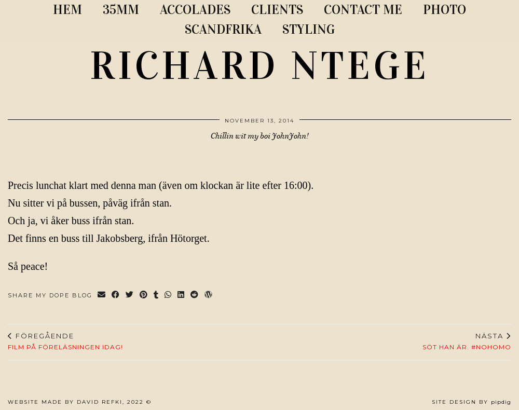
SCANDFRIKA (223, 29)
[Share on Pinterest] (144, 295)
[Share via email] (102, 295)
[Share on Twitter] (130, 295)
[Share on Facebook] (116, 295)
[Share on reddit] (195, 295)
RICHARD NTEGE (259, 66)
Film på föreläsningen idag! (65, 341)
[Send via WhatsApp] (168, 295)
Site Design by (471, 402)
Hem (67, 10)
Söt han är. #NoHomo (466, 341)
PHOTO (444, 10)
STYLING (308, 29)
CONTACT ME (363, 10)
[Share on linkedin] (181, 295)
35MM (121, 10)
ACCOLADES (195, 10)
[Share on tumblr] (156, 295)
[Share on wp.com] (209, 295)
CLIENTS (277, 10)
